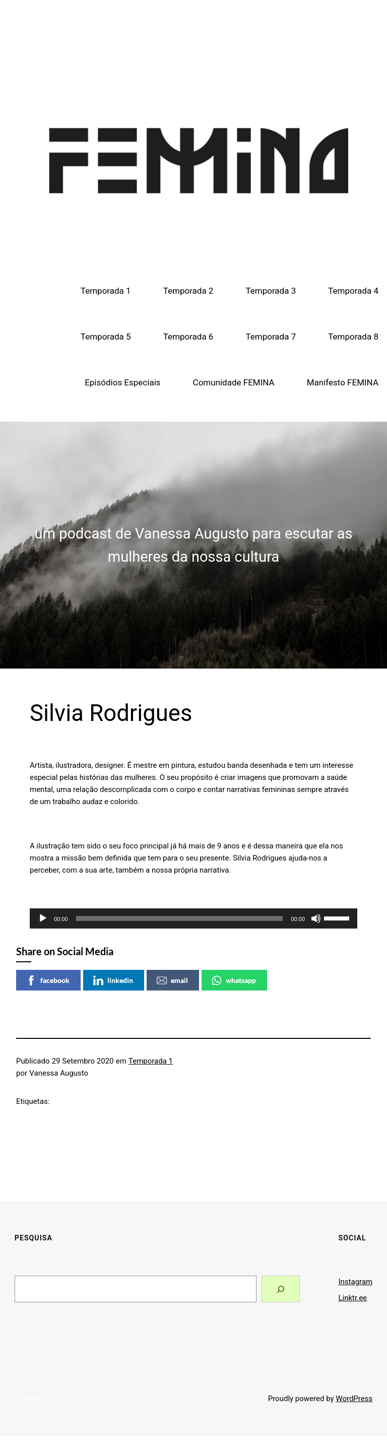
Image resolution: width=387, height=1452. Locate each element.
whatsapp (234, 980)
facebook (48, 980)
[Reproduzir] (43, 918)
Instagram (356, 1281)
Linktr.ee (353, 1297)
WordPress (354, 1398)
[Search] (280, 1289)
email (172, 980)
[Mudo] (316, 918)
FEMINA (193, 30)
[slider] (179, 918)
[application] (193, 918)
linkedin (113, 980)
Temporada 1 (150, 1061)
